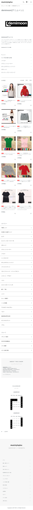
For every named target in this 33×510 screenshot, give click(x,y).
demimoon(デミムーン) (16, 5)
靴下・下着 (3, 289)
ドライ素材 (3, 345)
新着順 (30, 80)
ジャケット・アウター (6, 275)
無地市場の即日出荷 (5, 316)
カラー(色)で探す (5, 350)
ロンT (2, 236)
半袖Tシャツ (4, 227)
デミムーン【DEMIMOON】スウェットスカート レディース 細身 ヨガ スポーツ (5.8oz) (24, 127)
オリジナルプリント (5, 320)
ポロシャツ (3, 245)
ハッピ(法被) (4, 303)
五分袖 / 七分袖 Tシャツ (6, 232)
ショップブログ (5, 478)
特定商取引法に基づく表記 (7, 472)
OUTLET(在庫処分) (5, 341)
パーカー (3, 253)
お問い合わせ (5, 500)
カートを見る (5, 497)
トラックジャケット (5, 266)
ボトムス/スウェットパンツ (7, 262)
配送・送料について (6, 463)
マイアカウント (5, 488)
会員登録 (4, 491)
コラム (2, 324)
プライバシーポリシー (6, 475)
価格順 (27, 80)
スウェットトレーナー (6, 249)
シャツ (2, 293)
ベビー (2, 311)
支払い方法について (6, 469)
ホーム (2, 5)
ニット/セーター (5, 258)
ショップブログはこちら (7, 374)
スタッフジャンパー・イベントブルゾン (10, 271)
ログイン (4, 494)
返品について (5, 466)
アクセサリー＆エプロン (6, 307)
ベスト (2, 280)
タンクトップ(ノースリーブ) (7, 240)
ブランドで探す (7, 5)
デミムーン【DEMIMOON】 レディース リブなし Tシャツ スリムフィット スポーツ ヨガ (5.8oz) (24, 154)
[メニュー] (31, 2)
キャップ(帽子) (4, 298)
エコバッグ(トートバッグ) (7, 284)
